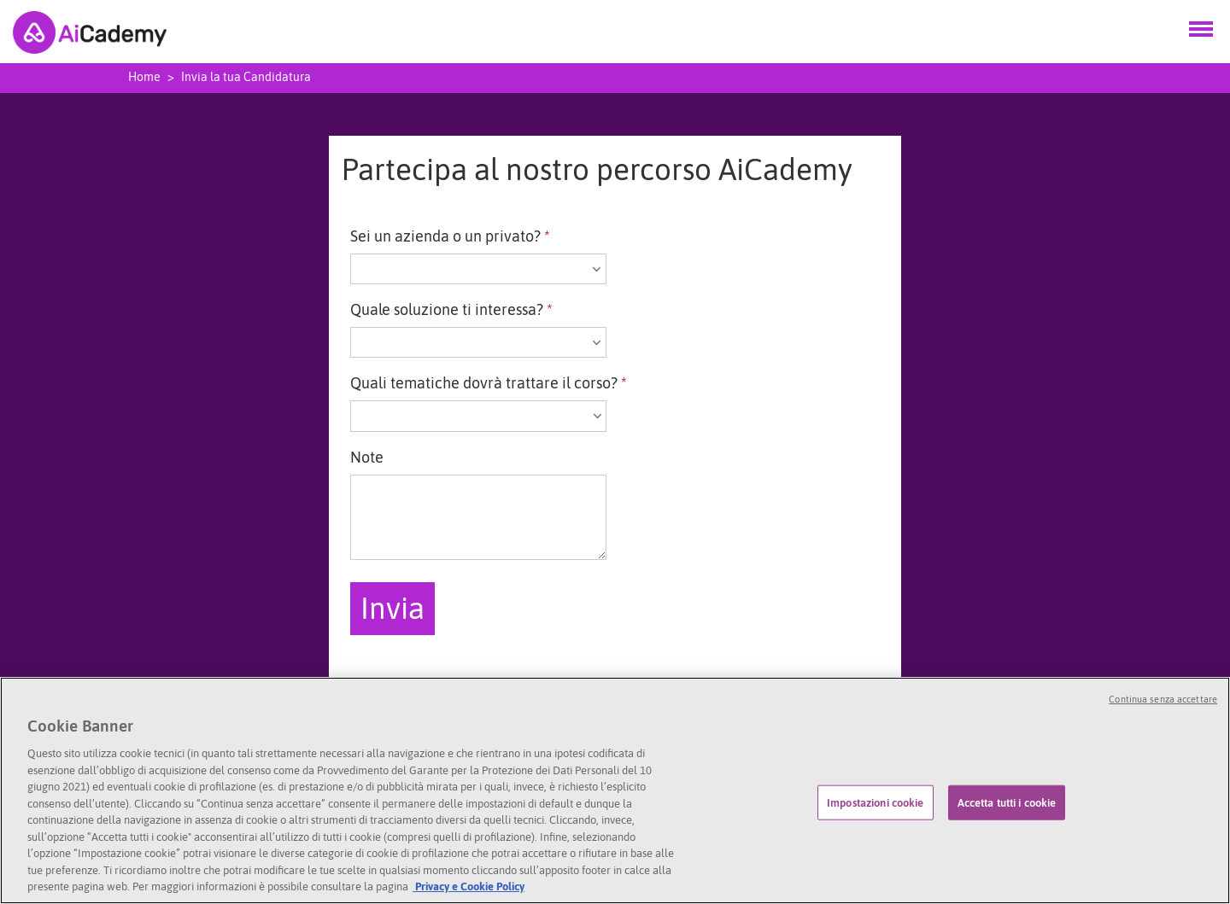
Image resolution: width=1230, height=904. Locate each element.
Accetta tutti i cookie (1007, 802)
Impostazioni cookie (875, 802)
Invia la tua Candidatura (246, 77)
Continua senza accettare (1163, 700)
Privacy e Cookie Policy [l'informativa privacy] (468, 887)
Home (144, 77)
